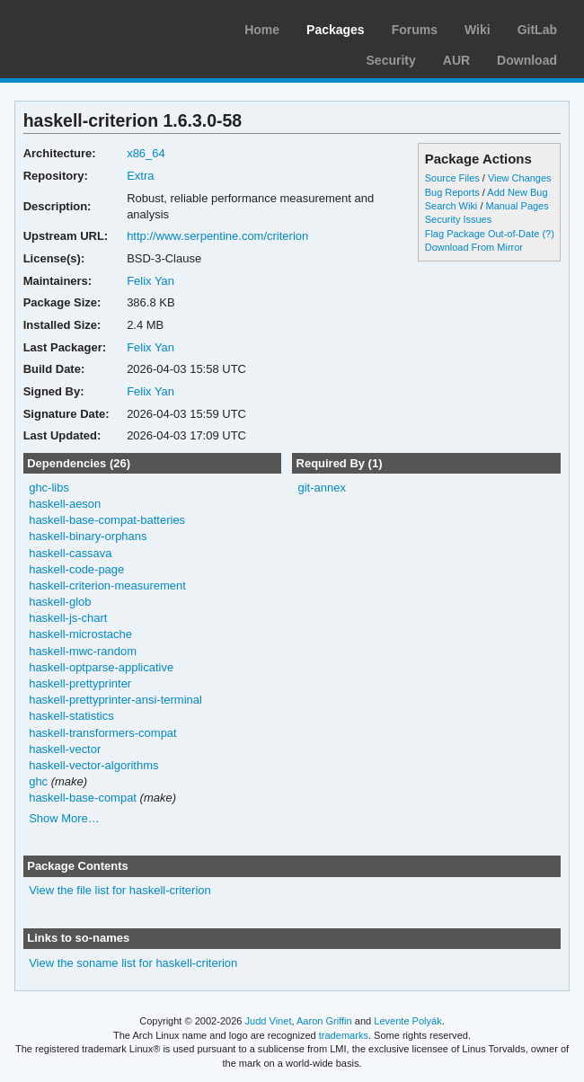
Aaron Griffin (324, 1020)
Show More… (64, 818)
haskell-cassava (70, 553)
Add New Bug (517, 192)
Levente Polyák (407, 1020)
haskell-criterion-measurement (107, 585)
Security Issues (458, 219)
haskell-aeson (65, 503)
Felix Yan (150, 281)
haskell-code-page (76, 569)
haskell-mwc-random (83, 651)
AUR (456, 60)
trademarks (343, 1035)
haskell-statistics (71, 716)
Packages (335, 29)
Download (527, 60)
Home (261, 29)
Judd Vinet (268, 1020)
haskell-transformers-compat (103, 733)
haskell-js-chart (68, 618)
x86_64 (146, 153)
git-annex (321, 487)
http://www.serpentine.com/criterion (217, 236)
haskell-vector (65, 749)
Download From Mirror (474, 247)
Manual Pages (516, 205)
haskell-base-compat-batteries (107, 520)
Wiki (478, 29)
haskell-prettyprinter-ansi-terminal (115, 699)
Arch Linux (98, 27)
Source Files (452, 178)
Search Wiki (451, 205)
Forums (415, 29)
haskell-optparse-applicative (101, 667)
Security (391, 60)
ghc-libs (49, 487)
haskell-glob (60, 601)
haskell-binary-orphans (87, 536)
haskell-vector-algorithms (93, 765)
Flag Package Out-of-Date (482, 233)
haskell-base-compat (83, 797)
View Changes (520, 178)
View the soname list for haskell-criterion (133, 963)
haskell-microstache (80, 634)
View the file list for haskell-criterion (120, 890)
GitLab (537, 29)
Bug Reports (452, 192)
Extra (140, 175)
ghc (38, 781)
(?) (547, 233)
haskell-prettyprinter (80, 683)
